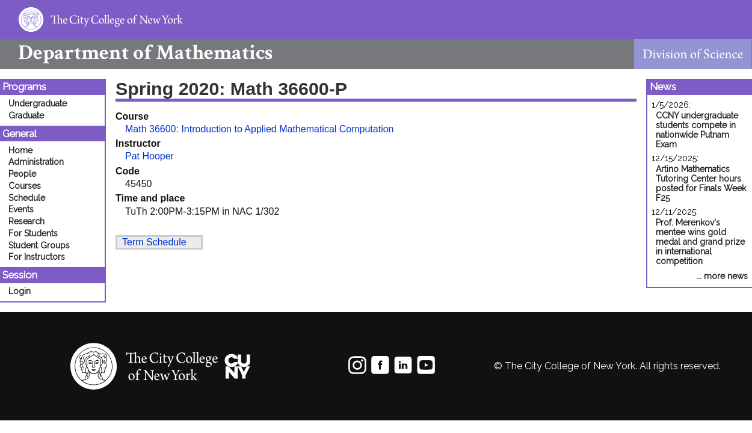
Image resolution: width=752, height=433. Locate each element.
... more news (722, 276)
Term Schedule (154, 242)
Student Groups (39, 245)
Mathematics (136, 52)
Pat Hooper (149, 156)
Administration (36, 162)
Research (26, 221)
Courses (24, 186)
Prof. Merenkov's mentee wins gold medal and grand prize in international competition (700, 242)
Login (19, 291)
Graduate (26, 115)
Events (21, 209)
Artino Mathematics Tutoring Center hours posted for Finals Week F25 (701, 183)
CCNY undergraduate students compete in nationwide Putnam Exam (697, 130)
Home (20, 150)
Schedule (26, 198)
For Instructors (36, 257)
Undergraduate (37, 103)
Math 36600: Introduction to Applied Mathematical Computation (259, 129)
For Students (33, 233)
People (22, 174)
